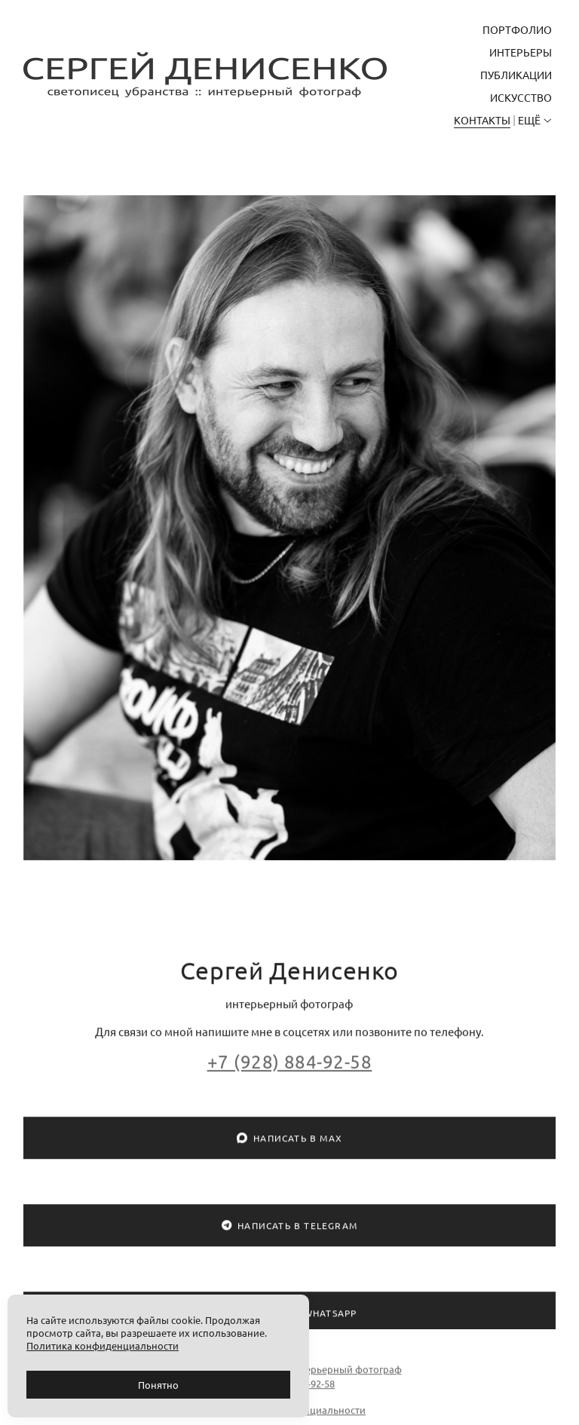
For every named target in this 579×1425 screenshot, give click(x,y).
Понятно (158, 1384)
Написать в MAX (289, 1148)
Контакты (482, 120)
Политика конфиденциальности (289, 1418)
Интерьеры (520, 52)
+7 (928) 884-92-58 (289, 1070)
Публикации (516, 74)
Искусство (521, 97)
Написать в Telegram (289, 1235)
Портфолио (517, 29)
